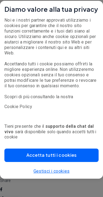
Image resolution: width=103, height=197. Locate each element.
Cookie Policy (18, 106)
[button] (51, 155)
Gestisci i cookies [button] (51, 171)
